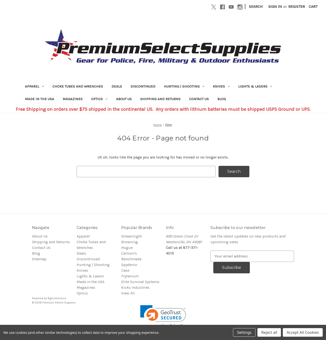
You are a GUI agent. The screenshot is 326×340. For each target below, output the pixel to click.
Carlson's (129, 253)
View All (128, 293)
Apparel (34, 86)
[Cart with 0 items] (313, 6)
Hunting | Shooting (184, 86)
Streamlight (131, 236)
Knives (221, 86)
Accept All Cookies (303, 332)
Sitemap (39, 259)
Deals (117, 86)
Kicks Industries (135, 287)
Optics (99, 99)
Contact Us (199, 99)
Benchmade (131, 259)
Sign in (275, 6)
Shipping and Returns (160, 99)
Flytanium (130, 276)
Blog (221, 99)
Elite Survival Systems (140, 281)
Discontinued (142, 86)
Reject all (269, 332)
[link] (163, 317)
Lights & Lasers (255, 86)
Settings (244, 332)
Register (296, 6)
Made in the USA (39, 99)
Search (256, 6)
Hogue (127, 247)
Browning (129, 242)
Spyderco (129, 264)
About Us (124, 99)
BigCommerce (57, 298)
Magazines (73, 99)
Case (125, 270)
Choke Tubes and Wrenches (77, 86)
